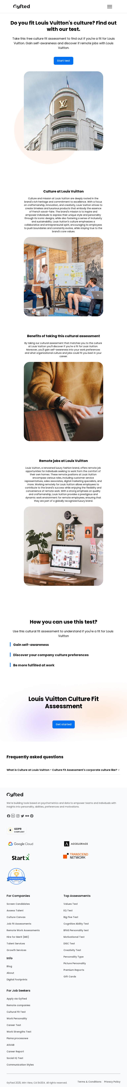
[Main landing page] (23, 6)
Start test (63, 61)
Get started (63, 724)
